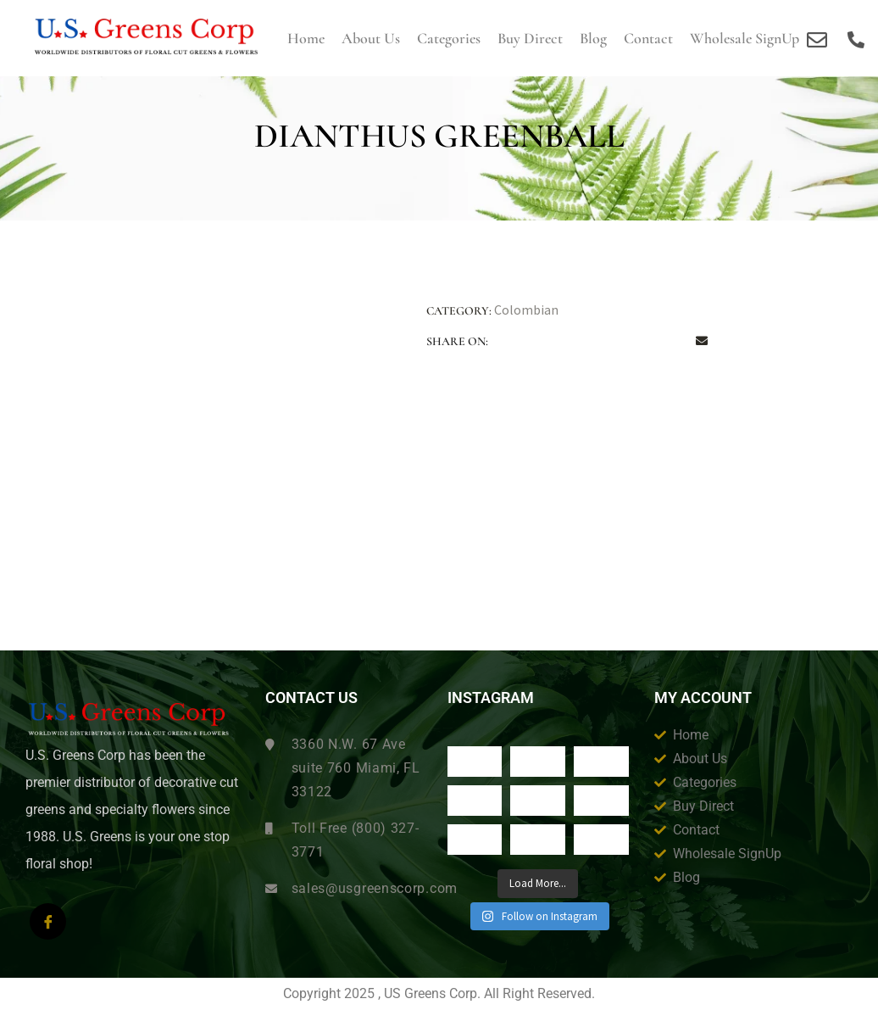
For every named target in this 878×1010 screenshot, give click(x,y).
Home (306, 38)
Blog (593, 38)
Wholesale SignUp (744, 38)
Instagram (490, 698)
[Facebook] (48, 921)
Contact (648, 38)
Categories (449, 38)
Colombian (526, 309)
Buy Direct (530, 38)
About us (371, 38)
